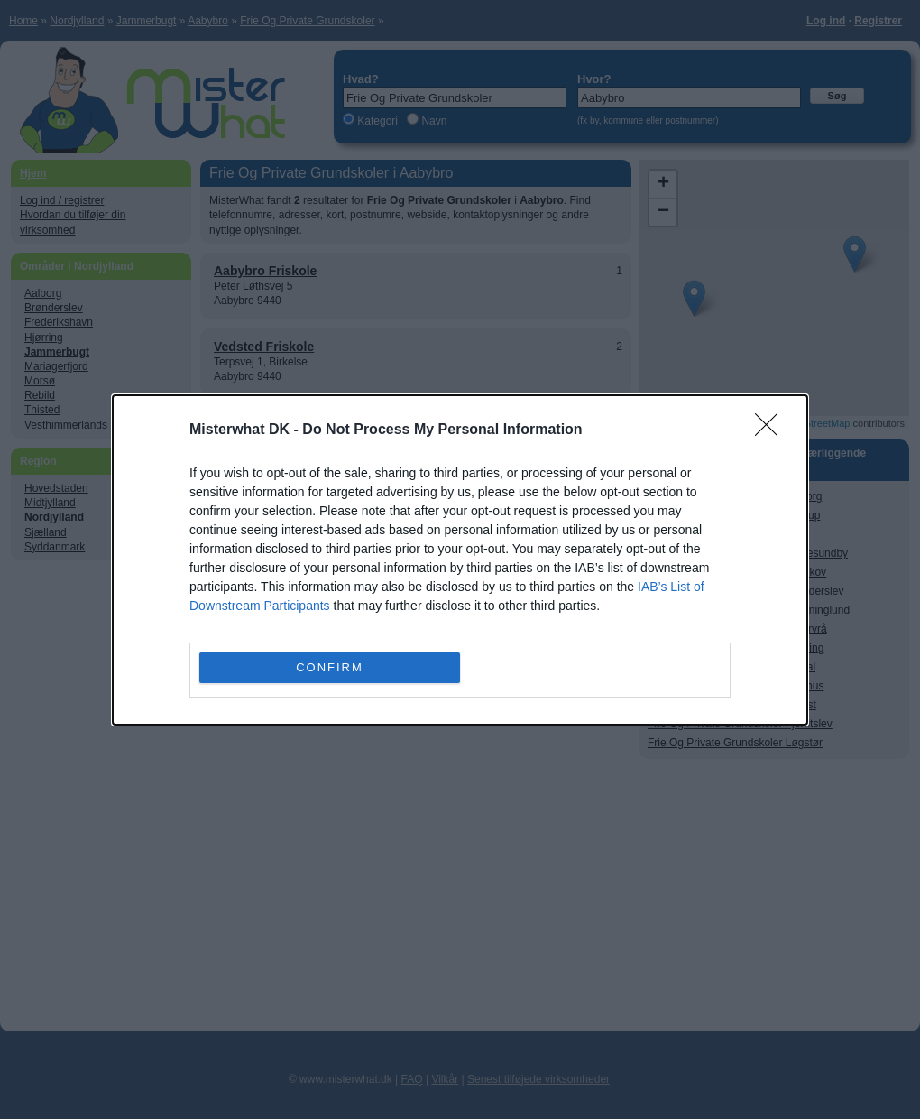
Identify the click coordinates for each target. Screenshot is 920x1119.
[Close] (772, 430)
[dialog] (460, 560)
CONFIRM (329, 666)
